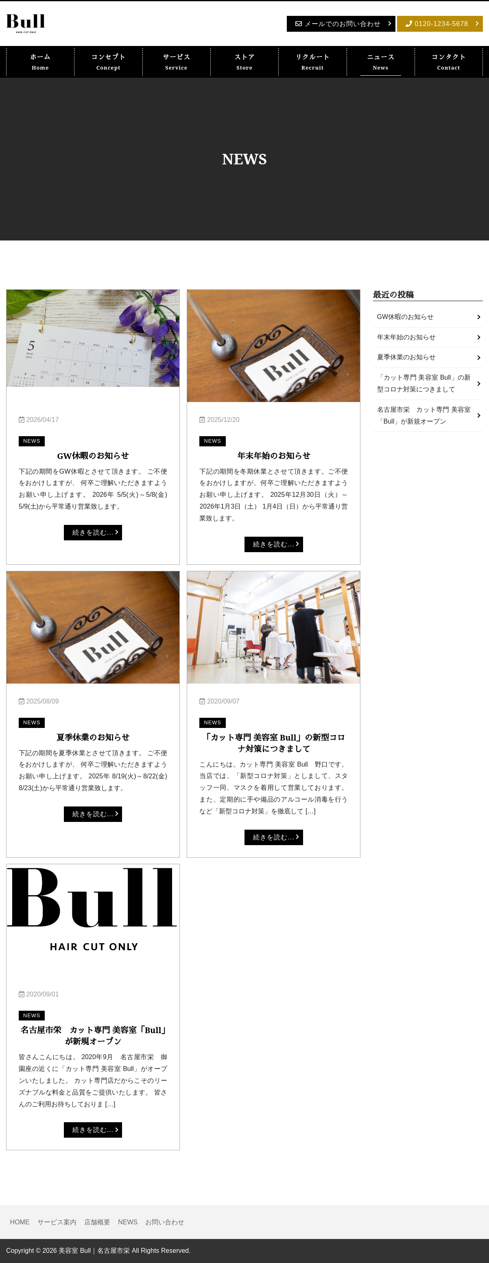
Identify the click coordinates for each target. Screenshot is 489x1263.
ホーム (40, 62)
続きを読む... (93, 532)
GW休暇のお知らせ (405, 316)
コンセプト (108, 62)
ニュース (381, 62)
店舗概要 (97, 1222)
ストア (244, 62)
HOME (20, 1222)
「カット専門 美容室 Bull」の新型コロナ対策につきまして (424, 383)
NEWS (128, 1222)
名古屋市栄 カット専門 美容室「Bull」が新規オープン (424, 415)
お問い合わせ (164, 1222)
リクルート (312, 62)
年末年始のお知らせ (406, 337)
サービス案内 (56, 1222)
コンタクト (448, 62)
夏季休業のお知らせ (406, 357)
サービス (176, 62)
